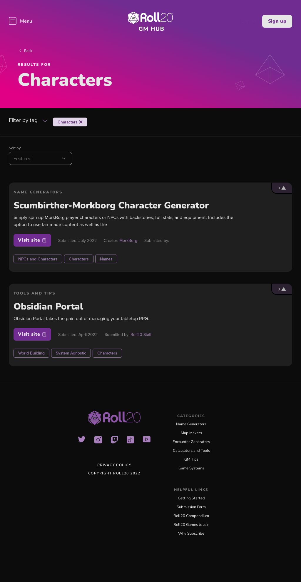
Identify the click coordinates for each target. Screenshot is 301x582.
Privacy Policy (114, 465)
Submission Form (191, 507)
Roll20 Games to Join (191, 524)
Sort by (15, 147)
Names (106, 259)
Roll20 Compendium (191, 516)
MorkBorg (128, 241)
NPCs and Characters (38, 259)
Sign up (277, 21)
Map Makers (191, 433)
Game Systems (191, 468)
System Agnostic (71, 353)
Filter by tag (28, 120)
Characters (79, 259)
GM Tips (191, 459)
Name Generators (191, 424)
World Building (31, 353)
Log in (248, 21)
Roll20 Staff (141, 335)
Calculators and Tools (191, 450)
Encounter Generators (191, 441)
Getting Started (191, 498)
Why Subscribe (191, 533)
